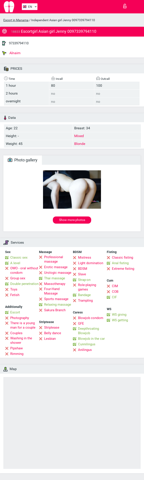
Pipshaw (16, 348)
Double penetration (24, 284)
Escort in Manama (16, 20)
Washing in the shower (21, 340)
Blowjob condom (90, 318)
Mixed (79, 136)
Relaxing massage (57, 305)
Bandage (84, 295)
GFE (81, 323)
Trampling (85, 301)
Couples (16, 333)
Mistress (84, 257)
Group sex (17, 278)
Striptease (51, 327)
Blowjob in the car (91, 339)
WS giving (119, 315)
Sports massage (56, 299)
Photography (19, 318)
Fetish (14, 295)
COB (115, 292)
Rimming (16, 354)
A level (15, 263)
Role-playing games (87, 287)
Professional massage (53, 259)
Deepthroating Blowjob (88, 331)
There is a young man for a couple (22, 325)
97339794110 (19, 43)
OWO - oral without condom (24, 270)
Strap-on (84, 280)
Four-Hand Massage (52, 291)
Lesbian (50, 339)
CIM (115, 286)
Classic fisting (122, 257)
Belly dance (52, 333)
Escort (15, 312)
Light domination (90, 263)
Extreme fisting (123, 269)
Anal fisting (120, 263)
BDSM (82, 269)
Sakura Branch (55, 310)
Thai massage (54, 278)
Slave (82, 274)
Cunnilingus (86, 344)
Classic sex (18, 257)
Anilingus (85, 350)
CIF (114, 297)
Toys (13, 289)
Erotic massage (56, 267)
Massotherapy (54, 284)
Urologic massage (57, 273)
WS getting (120, 320)
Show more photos (72, 220)
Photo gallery (22, 160)
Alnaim (11, 53)
